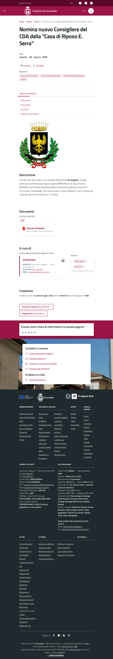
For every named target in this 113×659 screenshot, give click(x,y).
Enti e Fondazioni (26, 428)
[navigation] (4, 10)
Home (21, 21)
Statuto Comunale (26, 599)
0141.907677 (28, 476)
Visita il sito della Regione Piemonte (52, 544)
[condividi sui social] (25, 65)
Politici (21, 439)
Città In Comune (67, 646)
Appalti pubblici (44, 432)
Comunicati (75, 425)
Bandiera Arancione (46, 551)
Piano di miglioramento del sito (26, 562)
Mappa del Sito (25, 625)
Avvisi (36, 21)
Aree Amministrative (27, 417)
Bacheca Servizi (25, 596)
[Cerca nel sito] (91, 11)
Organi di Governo (26, 413)
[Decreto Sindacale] (24, 228)
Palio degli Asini (45, 555)
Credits (22, 614)
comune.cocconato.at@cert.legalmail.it (39, 484)
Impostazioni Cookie (27, 610)
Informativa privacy (26, 603)
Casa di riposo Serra (64, 551)
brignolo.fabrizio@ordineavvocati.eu (75, 529)
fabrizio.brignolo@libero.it (72, 526)
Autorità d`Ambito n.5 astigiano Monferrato (55, 558)
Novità (29, 21)
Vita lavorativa (59, 454)
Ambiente (42, 421)
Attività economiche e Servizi (88, 446)
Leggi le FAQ (24, 570)
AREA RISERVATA (55, 655)
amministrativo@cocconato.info (36, 487)
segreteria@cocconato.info (39, 272)
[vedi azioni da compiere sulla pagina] (38, 65)
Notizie (73, 413)
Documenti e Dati (26, 425)
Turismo (57, 451)
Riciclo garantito (63, 547)
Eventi (86, 416)
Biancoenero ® (76, 649)
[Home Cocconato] (41, 11)
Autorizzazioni (44, 436)
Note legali (23, 607)
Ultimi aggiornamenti (27, 618)
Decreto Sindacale (35, 228)
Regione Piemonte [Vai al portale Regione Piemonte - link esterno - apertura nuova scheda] (25, 3)
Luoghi (86, 420)
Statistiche (23, 622)
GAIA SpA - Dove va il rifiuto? (68, 544)
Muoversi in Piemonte (65, 555)
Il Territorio (88, 423)
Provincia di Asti (45, 547)
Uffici (21, 421)
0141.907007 (37, 269)
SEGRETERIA (29, 260)
